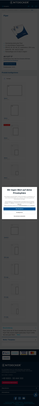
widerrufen (19, 204)
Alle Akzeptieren (19, 208)
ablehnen (12, 202)
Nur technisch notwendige (19, 216)
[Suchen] (28, 6)
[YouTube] (24, 398)
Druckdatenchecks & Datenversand (27, 403)
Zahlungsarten (16, 403)
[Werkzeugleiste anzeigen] (35, 395)
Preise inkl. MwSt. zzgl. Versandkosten (11, 60)
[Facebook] (15, 398)
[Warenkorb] (36, 6)
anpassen (6, 202)
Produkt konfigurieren (10, 63)
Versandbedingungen (7, 403)
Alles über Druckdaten (9, 402)
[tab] (19, 331)
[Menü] (5, 6)
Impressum (32, 205)
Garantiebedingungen (28, 402)
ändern (31, 202)
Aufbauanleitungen (19, 402)
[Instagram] (20, 398)
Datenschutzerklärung (23, 205)
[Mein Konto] (32, 6)
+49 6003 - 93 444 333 (12, 378)
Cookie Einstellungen (19, 404)
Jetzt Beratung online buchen (10, 382)
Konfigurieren (19, 212)
